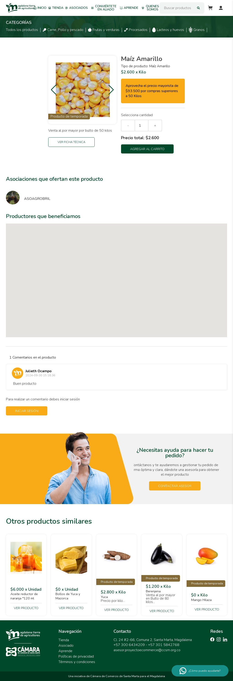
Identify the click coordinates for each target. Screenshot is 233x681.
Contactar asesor (174, 486)
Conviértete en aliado (103, 8)
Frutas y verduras (103, 30)
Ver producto (26, 608)
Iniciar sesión (26, 411)
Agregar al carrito (147, 149)
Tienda (56, 8)
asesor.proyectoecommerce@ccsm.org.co (147, 650)
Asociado (65, 645)
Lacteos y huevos (168, 30)
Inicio (40, 8)
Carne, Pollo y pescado (63, 30)
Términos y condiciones (76, 661)
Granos (197, 30)
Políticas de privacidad (76, 656)
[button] (54, 90)
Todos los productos (22, 30)
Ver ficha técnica (71, 142)
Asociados (76, 8)
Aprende (129, 8)
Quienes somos (150, 8)
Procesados (135, 30)
